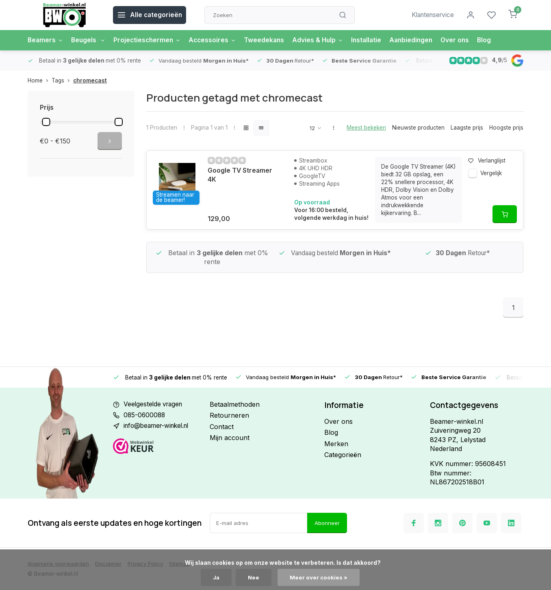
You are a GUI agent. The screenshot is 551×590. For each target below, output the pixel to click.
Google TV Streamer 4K (240, 175)
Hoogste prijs (506, 127)
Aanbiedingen (420, 40)
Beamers (46, 40)
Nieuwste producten (418, 127)
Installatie (374, 40)
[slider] (46, 122)
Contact (222, 427)
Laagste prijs (467, 127)
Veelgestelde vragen (154, 404)
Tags (62, 80)
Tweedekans (270, 40)
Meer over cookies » (319, 577)
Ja (216, 577)
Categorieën (342, 455)
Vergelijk (491, 173)
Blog (495, 40)
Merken (336, 444)
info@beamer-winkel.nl (159, 427)
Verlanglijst (486, 160)
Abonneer (327, 523)
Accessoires (217, 40)
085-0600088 (145, 415)
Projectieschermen (150, 40)
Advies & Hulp (325, 40)
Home (40, 80)
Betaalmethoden (235, 404)
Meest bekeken (366, 127)
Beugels (90, 40)
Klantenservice (431, 15)
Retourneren (229, 415)
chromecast (90, 80)
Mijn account (229, 438)
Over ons (465, 40)
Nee (254, 577)
